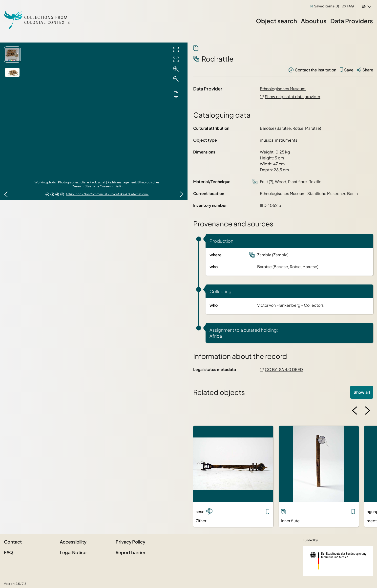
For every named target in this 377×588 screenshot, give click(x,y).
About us (313, 20)
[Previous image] (6, 194)
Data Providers (351, 20)
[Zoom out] (176, 79)
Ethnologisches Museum (283, 88)
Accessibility (73, 541)
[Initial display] (176, 59)
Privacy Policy (130, 541)
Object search (276, 20)
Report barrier (131, 552)
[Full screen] (176, 49)
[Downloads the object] (176, 95)
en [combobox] (364, 6)
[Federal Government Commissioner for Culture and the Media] (338, 561)
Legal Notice (73, 552)
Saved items (326, 6)
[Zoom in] (176, 69)
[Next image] (182, 194)
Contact (13, 541)
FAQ (350, 6)
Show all (362, 392)
